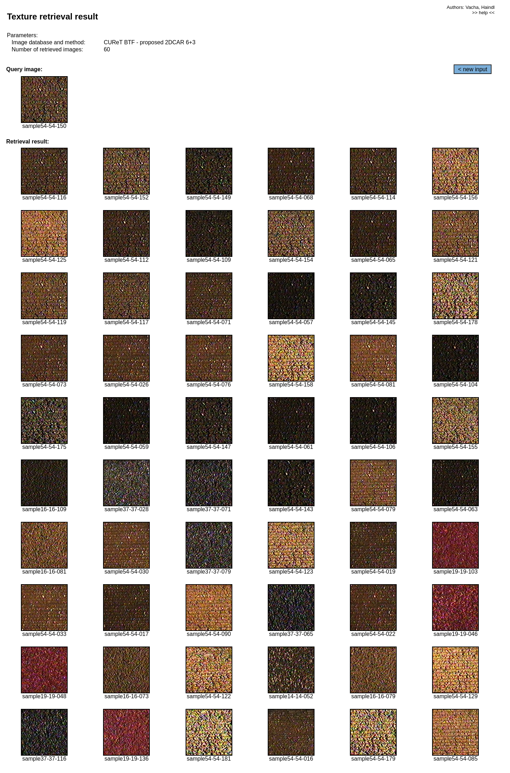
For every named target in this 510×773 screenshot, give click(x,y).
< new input (472, 69)
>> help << (483, 12)
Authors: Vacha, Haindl (470, 7)
